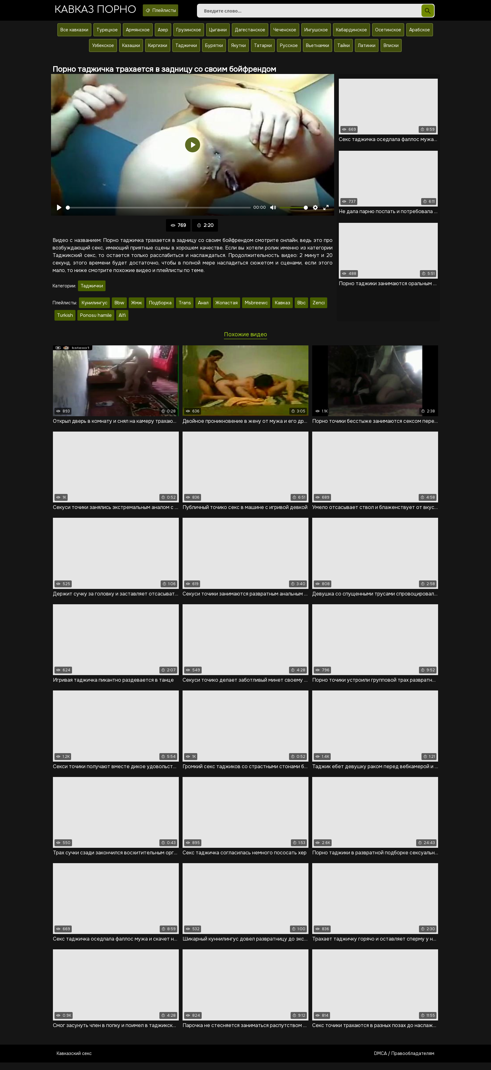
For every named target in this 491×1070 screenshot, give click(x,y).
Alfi (122, 319)
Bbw (119, 306)
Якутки (238, 49)
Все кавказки (74, 33)
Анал (203, 306)
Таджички (186, 49)
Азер (163, 33)
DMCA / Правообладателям (404, 1061)
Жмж (136, 306)
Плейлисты (174, 10)
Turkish (65, 319)
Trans (184, 306)
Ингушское (316, 33)
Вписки (391, 49)
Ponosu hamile (96, 319)
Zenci (319, 306)
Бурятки (214, 49)
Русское (289, 49)
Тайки (343, 49)
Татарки (263, 49)
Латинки (366, 49)
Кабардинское (351, 33)
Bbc (301, 306)
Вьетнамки (317, 49)
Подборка (160, 306)
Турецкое (107, 33)
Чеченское (284, 33)
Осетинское (388, 33)
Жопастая (226, 306)
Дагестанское (250, 33)
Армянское (138, 33)
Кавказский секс (74, 1061)
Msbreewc (256, 306)
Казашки (131, 49)
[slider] (158, 211)
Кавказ (282, 306)
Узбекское (103, 49)
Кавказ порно (99, 10)
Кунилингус (94, 306)
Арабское (419, 33)
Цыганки (218, 33)
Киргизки (157, 49)
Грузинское (188, 33)
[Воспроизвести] (59, 211)
